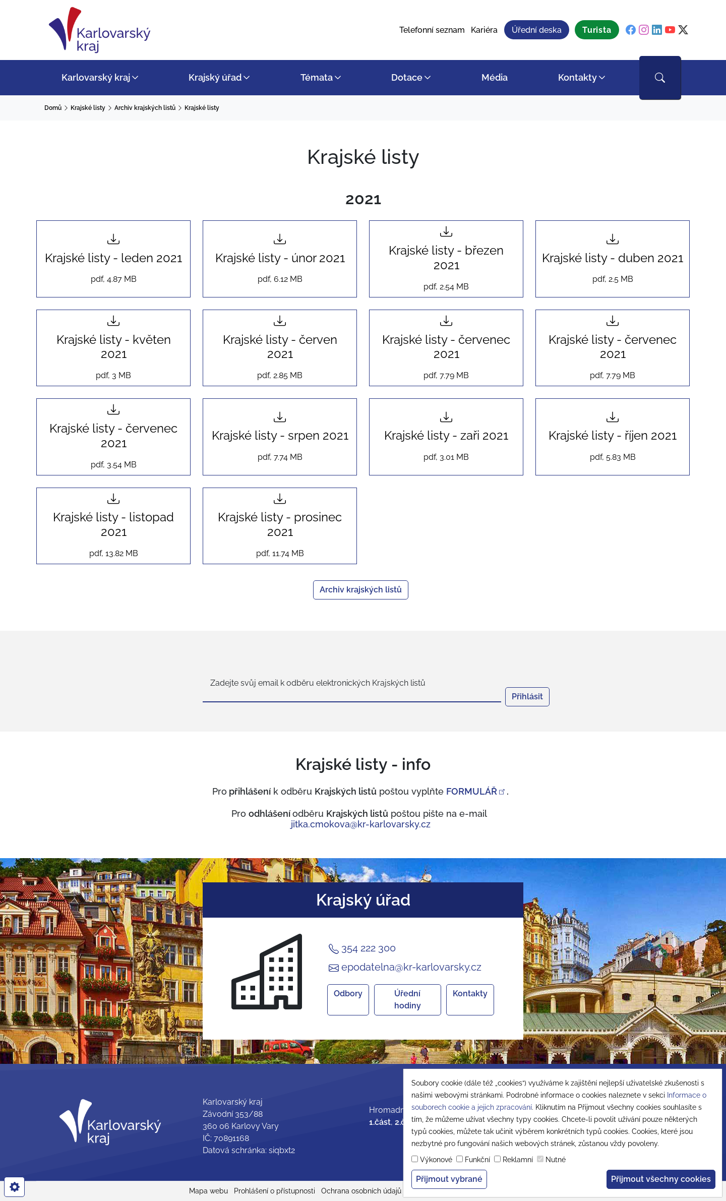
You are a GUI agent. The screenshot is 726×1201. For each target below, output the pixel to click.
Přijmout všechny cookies (661, 1179)
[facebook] (630, 30)
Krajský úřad (215, 77)
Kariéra (484, 30)
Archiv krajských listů (144, 107)
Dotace (406, 77)
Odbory (348, 993)
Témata (316, 77)
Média (494, 77)
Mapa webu (208, 1191)
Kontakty (577, 77)
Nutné (556, 1160)
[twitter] (683, 30)
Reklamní (518, 1160)
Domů (53, 107)
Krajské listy (88, 107)
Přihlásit (527, 696)
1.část (380, 1122)
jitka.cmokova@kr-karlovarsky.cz (361, 824)
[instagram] (643, 30)
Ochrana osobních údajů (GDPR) (374, 1191)
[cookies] (14, 1187)
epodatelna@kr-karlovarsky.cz (405, 967)
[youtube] (670, 30)
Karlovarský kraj (96, 77)
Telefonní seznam (432, 30)
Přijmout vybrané (449, 1179)
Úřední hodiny (407, 999)
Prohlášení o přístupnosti (274, 1191)
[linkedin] (656, 30)
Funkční (477, 1160)
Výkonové (436, 1160)
